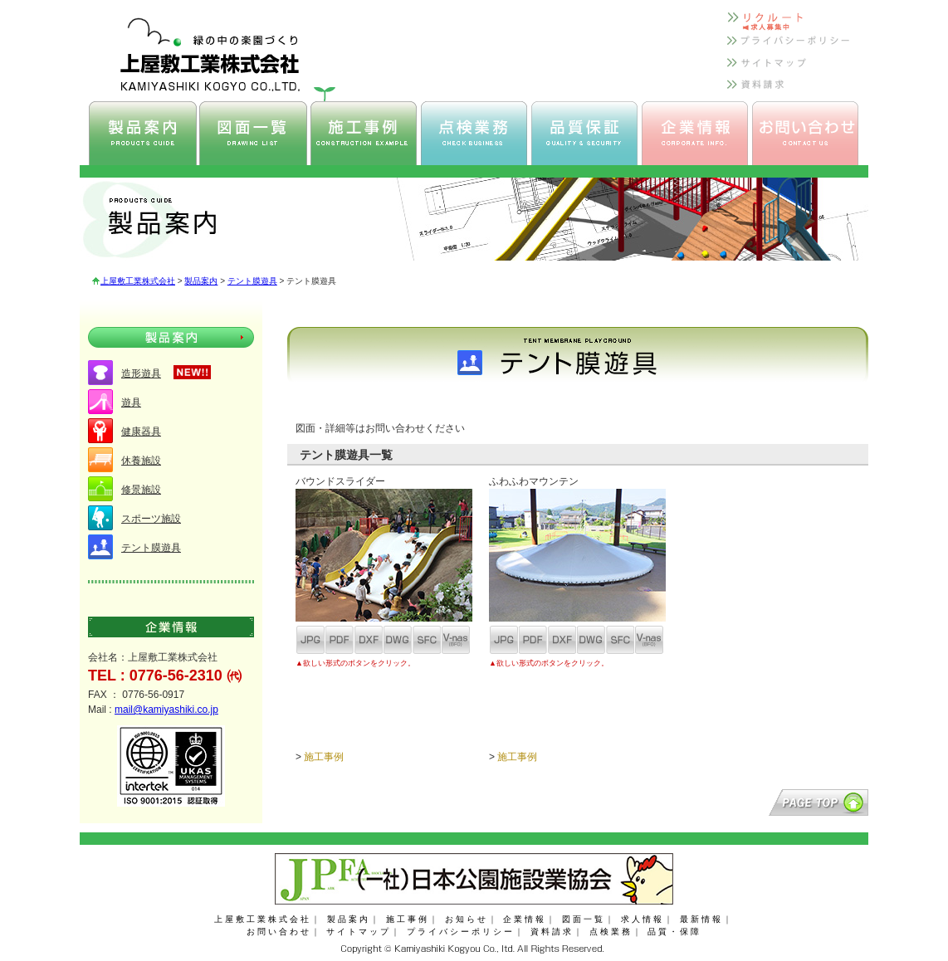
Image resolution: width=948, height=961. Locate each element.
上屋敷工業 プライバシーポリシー (789, 46)
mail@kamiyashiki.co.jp (166, 709)
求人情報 (642, 919)
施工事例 (324, 757)
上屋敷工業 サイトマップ (789, 68)
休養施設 (141, 460)
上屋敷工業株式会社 (137, 280)
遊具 (131, 402)
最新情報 (701, 919)
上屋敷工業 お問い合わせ (805, 133)
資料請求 (552, 931)
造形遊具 (141, 373)
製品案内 (200, 280)
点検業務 (611, 931)
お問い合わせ (279, 931)
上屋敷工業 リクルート (789, 23)
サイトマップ (358, 931)
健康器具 (141, 431)
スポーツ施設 (151, 518)
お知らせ (466, 919)
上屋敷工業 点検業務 (474, 133)
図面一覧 (583, 919)
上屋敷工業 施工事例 (364, 133)
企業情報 (524, 919)
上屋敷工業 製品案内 (143, 133)
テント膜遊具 (252, 280)
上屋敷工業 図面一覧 (253, 133)
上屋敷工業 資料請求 (789, 91)
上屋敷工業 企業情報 (695, 133)
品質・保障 (674, 931)
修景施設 (141, 489)
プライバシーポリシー (461, 931)
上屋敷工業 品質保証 (584, 133)
